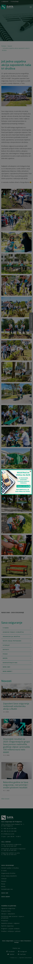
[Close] (30, 471)
